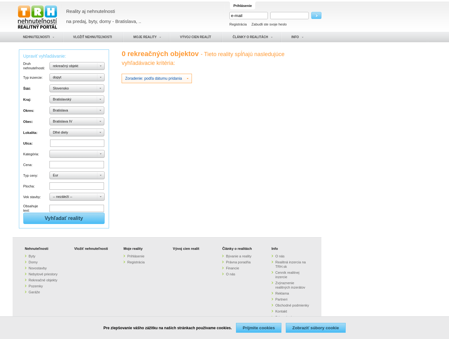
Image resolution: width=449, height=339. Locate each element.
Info (275, 248)
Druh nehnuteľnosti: (34, 66)
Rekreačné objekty (43, 280)
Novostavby (38, 268)
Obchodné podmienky (292, 305)
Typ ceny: (30, 175)
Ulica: (28, 143)
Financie (232, 268)
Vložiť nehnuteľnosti (91, 248)
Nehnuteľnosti (37, 248)
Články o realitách (237, 248)
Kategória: (31, 154)
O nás (230, 274)
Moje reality (133, 248)
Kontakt (281, 311)
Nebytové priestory (43, 274)
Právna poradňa (238, 262)
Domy (33, 262)
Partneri (281, 299)
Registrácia (238, 24)
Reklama (282, 293)
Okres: (28, 110)
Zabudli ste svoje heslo (269, 24)
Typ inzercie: (33, 77)
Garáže (34, 292)
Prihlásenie (135, 256)
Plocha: (29, 186)
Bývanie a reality (238, 256)
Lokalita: (30, 133)
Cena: (27, 165)
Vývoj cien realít (186, 248)
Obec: (28, 122)
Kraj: (27, 99)
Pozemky (36, 286)
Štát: (27, 88)
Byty (32, 256)
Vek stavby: (32, 197)
